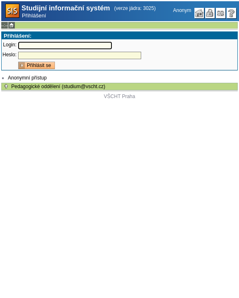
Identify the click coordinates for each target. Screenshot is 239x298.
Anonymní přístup (27, 78)
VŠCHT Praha (119, 96)
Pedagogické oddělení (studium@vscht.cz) (58, 86)
